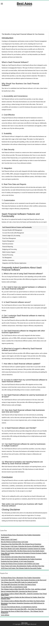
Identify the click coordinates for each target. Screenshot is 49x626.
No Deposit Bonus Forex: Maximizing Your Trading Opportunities (20, 535)
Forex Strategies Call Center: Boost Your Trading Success (18, 557)
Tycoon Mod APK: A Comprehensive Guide (14, 587)
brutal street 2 (5, 537)
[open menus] (1, 4)
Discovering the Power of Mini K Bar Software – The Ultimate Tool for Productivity (22, 611)
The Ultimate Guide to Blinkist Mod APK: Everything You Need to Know (23, 601)
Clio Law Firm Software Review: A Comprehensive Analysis (19, 607)
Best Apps (24, 3)
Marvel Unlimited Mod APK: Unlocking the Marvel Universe (19, 591)
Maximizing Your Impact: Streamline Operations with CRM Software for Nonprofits (22, 603)
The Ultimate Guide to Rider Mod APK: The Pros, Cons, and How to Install (23, 589)
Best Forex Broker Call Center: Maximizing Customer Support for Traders (23, 548)
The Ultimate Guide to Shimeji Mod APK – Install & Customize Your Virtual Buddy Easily (24, 594)
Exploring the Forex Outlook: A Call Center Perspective (17, 561)
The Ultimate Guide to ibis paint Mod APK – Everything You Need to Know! (24, 609)
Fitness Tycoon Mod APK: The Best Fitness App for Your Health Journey (22, 551)
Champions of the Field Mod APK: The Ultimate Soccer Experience (21, 544)
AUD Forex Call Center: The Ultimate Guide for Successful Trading (21, 568)
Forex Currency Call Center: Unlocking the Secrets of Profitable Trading (22, 546)
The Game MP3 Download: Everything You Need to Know (18, 584)
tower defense (5, 615)
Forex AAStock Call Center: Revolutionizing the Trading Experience (21, 559)
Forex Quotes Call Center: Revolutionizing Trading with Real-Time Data (22, 566)
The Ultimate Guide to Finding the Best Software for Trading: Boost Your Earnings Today (23, 597)
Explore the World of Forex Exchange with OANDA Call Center (20, 563)
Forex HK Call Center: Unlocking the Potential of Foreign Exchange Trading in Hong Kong (24, 553)
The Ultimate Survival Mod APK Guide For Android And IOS (19, 582)
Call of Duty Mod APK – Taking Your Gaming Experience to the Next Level (23, 580)
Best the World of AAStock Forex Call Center (14, 542)
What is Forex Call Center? (9, 539)
